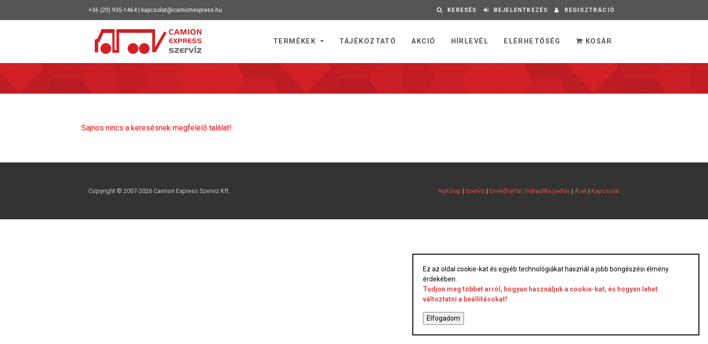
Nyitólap (449, 190)
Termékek (296, 41)
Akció (423, 41)
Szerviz (475, 190)
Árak (581, 190)
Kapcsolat (605, 190)
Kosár (594, 41)
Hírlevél (470, 41)
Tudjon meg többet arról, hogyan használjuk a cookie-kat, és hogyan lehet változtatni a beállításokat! (540, 294)
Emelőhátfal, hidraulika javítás (529, 190)
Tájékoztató (367, 41)
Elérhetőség (532, 41)
